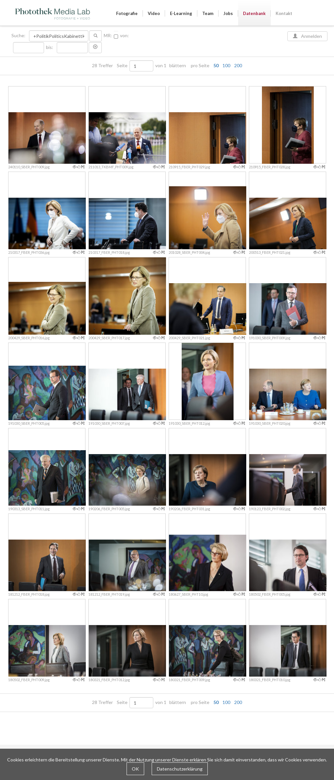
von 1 (160, 65)
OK (135, 769)
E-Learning (181, 13)
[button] (95, 47)
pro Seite (215, 65)
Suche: (18, 35)
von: (124, 35)
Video (154, 13)
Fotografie (127, 13)
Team (207, 13)
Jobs (228, 13)
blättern (177, 65)
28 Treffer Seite (110, 65)
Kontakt (284, 13)
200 (238, 65)
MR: (108, 35)
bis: (49, 47)
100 (226, 65)
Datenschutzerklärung (180, 769)
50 (216, 65)
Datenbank (254, 13)
